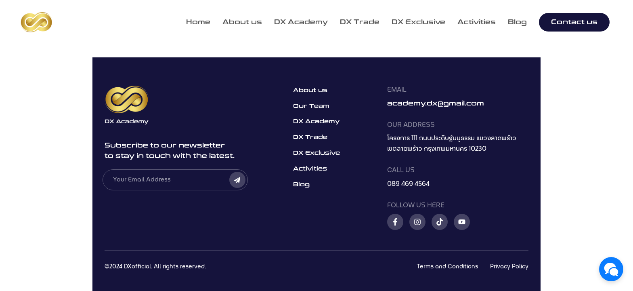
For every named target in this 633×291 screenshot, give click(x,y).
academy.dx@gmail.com (435, 103)
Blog (517, 22)
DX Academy (301, 22)
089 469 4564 (408, 184)
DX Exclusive (418, 22)
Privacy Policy (509, 267)
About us (242, 22)
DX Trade (359, 22)
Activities (476, 22)
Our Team (311, 106)
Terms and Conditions (447, 267)
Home (198, 22)
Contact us (574, 22)
